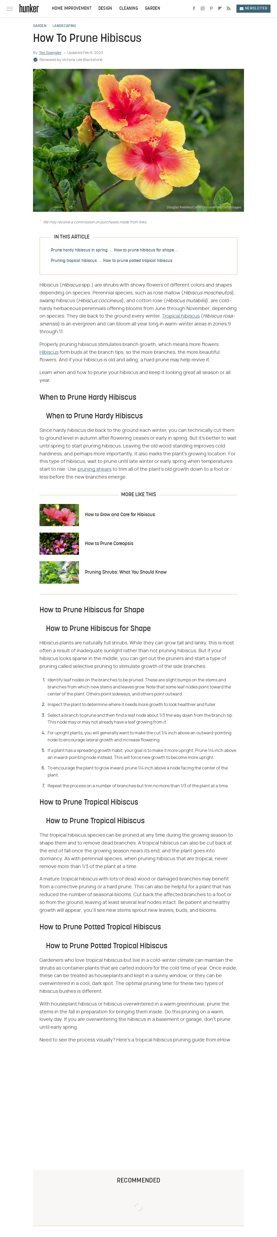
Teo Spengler (50, 53)
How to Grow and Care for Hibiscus (120, 514)
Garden (152, 8)
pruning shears (94, 469)
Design (105, 8)
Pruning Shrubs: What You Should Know (126, 572)
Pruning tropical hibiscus (74, 261)
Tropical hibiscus (181, 316)
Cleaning (128, 8)
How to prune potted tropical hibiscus (137, 261)
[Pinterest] (211, 8)
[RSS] (228, 8)
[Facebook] (193, 8)
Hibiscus (48, 352)
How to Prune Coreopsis (109, 543)
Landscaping (64, 26)
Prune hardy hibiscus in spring (79, 250)
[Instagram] (202, 8)
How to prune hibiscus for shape (144, 250)
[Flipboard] (219, 8)
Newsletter (253, 8)
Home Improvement (71, 8)
